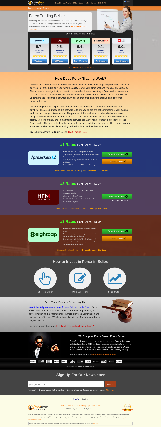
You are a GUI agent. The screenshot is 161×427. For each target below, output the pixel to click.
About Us (63, 406)
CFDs (75, 3)
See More (95, 423)
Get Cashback (101, 61)
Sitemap (98, 406)
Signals (93, 3)
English (47, 8)
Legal (88, 406)
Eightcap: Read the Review (68, 252)
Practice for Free (118, 161)
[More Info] (110, 390)
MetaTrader (67, 3)
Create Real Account (118, 154)
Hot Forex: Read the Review (67, 211)
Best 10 (58, 3)
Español (76, 399)
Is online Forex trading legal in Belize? (72, 325)
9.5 (59, 47)
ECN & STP (102, 3)
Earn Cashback (122, 61)
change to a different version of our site (105, 354)
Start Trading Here (75, 130)
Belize (31, 8)
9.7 (38, 47)
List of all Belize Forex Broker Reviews (81, 366)
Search (93, 406)
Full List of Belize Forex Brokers (80, 67)
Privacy (76, 406)
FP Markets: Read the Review (67, 173)
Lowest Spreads (80, 61)
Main (39, 8)
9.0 (120, 47)
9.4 (79, 47)
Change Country (128, 4)
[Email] (66, 384)
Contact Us (70, 406)
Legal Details (84, 3)
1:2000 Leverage (60, 61)
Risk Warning (82, 406)
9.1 (100, 47)
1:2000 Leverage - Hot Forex (119, 200)
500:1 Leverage (39, 61)
